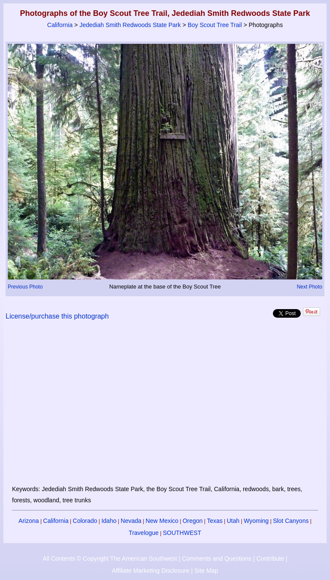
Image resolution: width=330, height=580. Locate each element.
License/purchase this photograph (57, 316)
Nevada (131, 520)
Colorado (85, 520)
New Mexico (162, 520)
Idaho (108, 520)
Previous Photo (25, 287)
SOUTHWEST (182, 532)
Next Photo (309, 287)
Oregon (193, 520)
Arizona (28, 520)
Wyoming (256, 520)
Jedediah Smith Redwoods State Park (130, 24)
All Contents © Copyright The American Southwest (110, 558)
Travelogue (144, 532)
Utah (233, 520)
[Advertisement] (165, 408)
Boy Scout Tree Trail (215, 24)
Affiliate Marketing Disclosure (150, 570)
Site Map (206, 570)
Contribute (270, 558)
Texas (215, 520)
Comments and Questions (216, 558)
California (60, 24)
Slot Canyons (291, 520)
